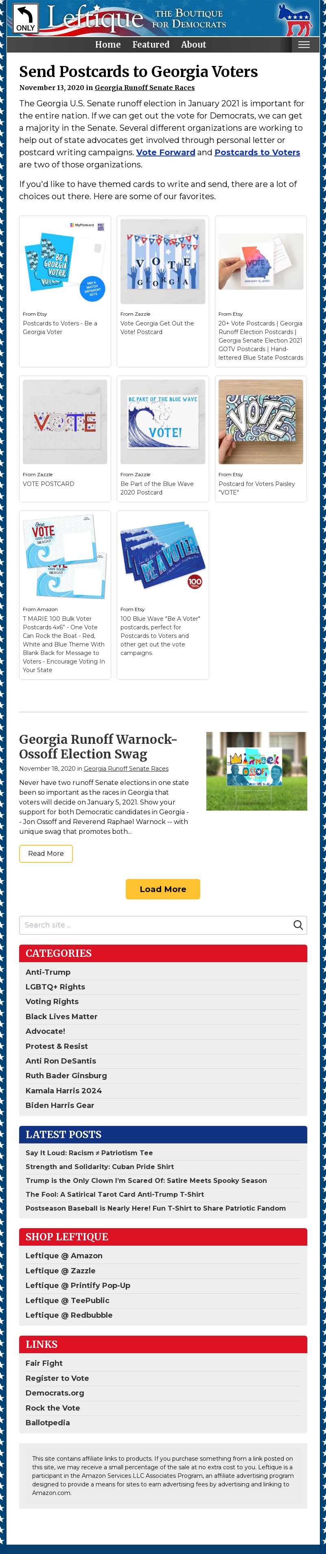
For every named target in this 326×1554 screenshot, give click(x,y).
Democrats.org (55, 1393)
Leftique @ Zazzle (61, 1270)
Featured (151, 45)
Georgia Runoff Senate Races (145, 88)
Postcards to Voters (257, 152)
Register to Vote (57, 1378)
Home (108, 45)
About (193, 45)
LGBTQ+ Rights (55, 987)
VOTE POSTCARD (48, 484)
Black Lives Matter (62, 1016)
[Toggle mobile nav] (304, 44)
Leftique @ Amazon (64, 1255)
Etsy (42, 314)
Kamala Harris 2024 (64, 1090)
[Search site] (155, 925)
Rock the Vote (53, 1408)
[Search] (298, 925)
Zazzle (142, 314)
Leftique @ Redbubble (69, 1315)
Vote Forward (165, 152)
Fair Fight (44, 1363)
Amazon (47, 609)
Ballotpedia (48, 1422)
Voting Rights (52, 1001)
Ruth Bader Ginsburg (66, 1075)
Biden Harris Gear (60, 1105)
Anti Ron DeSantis (61, 1061)
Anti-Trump (48, 972)
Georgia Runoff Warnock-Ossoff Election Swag (98, 747)
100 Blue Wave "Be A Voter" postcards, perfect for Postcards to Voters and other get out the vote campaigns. (160, 636)
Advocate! (45, 1031)
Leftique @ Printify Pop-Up (78, 1285)
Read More (46, 853)
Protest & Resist (57, 1046)
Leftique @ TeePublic (67, 1300)
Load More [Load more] (163, 889)
